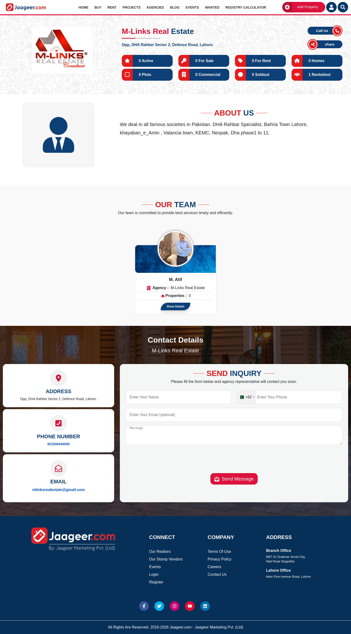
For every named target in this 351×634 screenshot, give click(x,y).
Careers (214, 567)
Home (83, 7)
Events (192, 7)
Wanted (212, 7)
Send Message (234, 482)
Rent (112, 7)
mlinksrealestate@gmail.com (58, 490)
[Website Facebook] (144, 606)
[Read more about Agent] (175, 248)
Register (156, 582)
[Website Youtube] (190, 606)
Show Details (176, 306)
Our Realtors (160, 551)
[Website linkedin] (205, 606)
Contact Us (217, 574)
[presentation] (234, 463)
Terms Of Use (219, 551)
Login (154, 574)
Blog (175, 7)
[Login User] (331, 7)
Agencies (155, 7)
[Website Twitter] (159, 606)
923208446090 (58, 444)
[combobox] (246, 397)
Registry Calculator (245, 7)
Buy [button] (97, 7)
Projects (131, 7)
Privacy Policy (220, 559)
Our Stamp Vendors (166, 559)
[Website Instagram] (174, 606)
